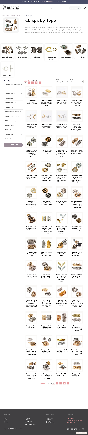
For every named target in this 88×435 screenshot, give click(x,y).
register (52, 2)
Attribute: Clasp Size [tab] (10, 89)
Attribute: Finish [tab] (9, 107)
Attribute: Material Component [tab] (13, 111)
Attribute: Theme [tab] (9, 139)
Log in (42, 2)
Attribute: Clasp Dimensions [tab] (12, 84)
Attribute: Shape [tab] (9, 125)
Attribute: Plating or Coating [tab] (12, 116)
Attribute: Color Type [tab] (10, 102)
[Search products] (75, 8)
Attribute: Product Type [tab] (11, 121)
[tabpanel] (44, 231)
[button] (85, 8)
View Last (27, 80)
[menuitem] (30, 8)
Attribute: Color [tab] (9, 98)
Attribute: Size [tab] (9, 130)
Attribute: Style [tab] (9, 134)
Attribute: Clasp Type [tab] (10, 93)
